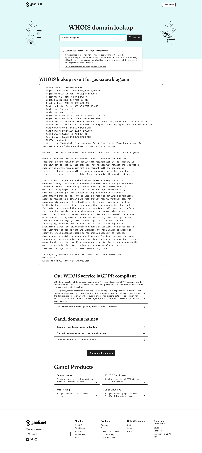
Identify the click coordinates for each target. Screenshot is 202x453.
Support (130, 428)
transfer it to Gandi (114, 55)
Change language (34, 429)
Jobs (77, 437)
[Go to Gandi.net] (34, 4)
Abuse (156, 428)
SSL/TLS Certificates (110, 431)
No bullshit (79, 431)
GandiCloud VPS (108, 437)
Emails (103, 428)
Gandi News (80, 434)
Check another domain (101, 353)
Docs (129, 431)
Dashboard (169, 4)
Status (130, 425)
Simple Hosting (107, 434)
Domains (104, 425)
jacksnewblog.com (73, 51)
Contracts (158, 431)
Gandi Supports (81, 428)
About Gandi (80, 425)
